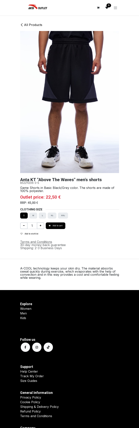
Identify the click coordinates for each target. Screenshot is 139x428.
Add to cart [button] (55, 225)
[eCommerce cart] (98, 7)
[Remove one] (24, 225)
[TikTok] (48, 347)
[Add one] (40, 225)
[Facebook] (25, 347)
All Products (31, 25)
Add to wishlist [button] (29, 234)
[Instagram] (36, 347)
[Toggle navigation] (115, 7)
